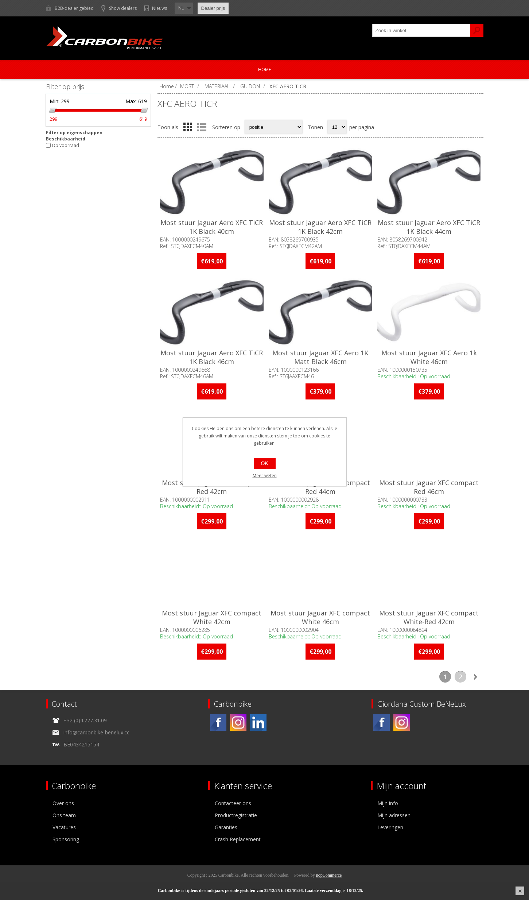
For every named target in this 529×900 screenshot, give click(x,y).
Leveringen (390, 827)
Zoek (476, 30)
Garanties (226, 827)
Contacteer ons (233, 803)
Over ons (63, 803)
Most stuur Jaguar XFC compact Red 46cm (429, 487)
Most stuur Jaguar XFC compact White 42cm (211, 617)
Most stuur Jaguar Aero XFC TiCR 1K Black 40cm (211, 227)
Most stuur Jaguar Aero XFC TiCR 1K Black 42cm (320, 227)
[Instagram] (238, 722)
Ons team (64, 815)
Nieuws (159, 8)
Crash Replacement (238, 839)
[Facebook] (218, 722)
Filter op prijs (65, 86)
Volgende (476, 677)
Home (264, 69)
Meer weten (265, 475)
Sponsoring (65, 839)
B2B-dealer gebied (74, 8)
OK (264, 463)
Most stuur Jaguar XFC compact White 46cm (320, 617)
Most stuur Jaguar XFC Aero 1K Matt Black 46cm (320, 357)
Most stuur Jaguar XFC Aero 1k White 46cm (429, 357)
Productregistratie (236, 815)
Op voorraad (65, 145)
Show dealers (123, 8)
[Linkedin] (258, 722)
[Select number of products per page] (337, 127)
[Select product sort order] (273, 127)
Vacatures (64, 827)
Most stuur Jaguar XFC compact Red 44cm (320, 487)
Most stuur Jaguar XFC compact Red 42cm (211, 487)
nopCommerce (329, 875)
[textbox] (421, 30)
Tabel (187, 127)
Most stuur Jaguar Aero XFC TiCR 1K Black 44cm (429, 227)
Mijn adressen (394, 815)
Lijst (202, 127)
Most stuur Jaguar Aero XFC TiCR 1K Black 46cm (211, 357)
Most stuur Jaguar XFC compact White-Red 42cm (429, 617)
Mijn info (387, 803)
